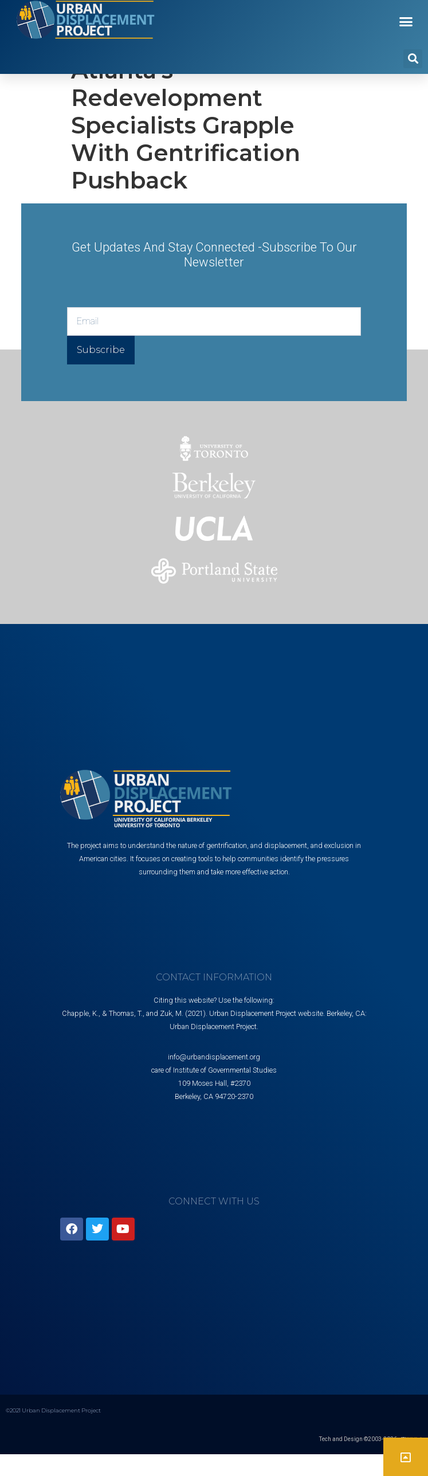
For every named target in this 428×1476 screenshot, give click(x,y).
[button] (406, 22)
